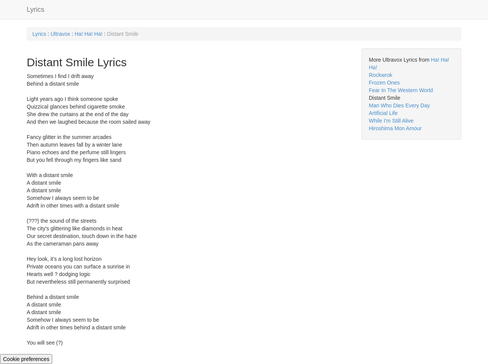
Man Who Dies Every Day (399, 105)
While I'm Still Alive (391, 121)
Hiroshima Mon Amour (395, 128)
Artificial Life (383, 113)
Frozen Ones (384, 83)
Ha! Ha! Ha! (89, 34)
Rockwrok (380, 75)
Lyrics (35, 9)
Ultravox (60, 34)
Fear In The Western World (401, 90)
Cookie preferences (26, 359)
